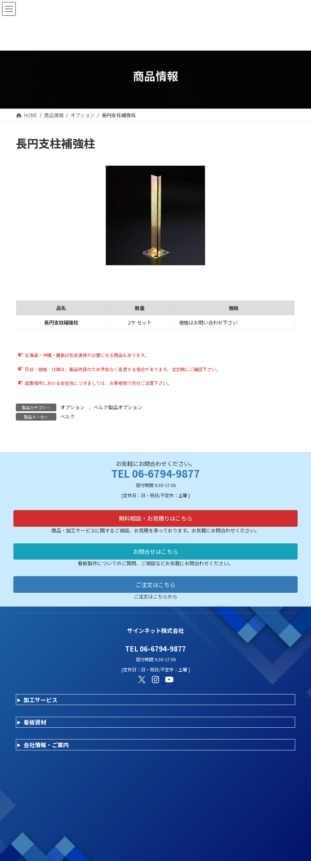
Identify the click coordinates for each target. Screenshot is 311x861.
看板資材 (34, 722)
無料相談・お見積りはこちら (155, 518)
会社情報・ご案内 (46, 745)
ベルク (67, 416)
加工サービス (40, 700)
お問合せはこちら (155, 551)
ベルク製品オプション (118, 407)
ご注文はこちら (155, 585)
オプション (72, 407)
